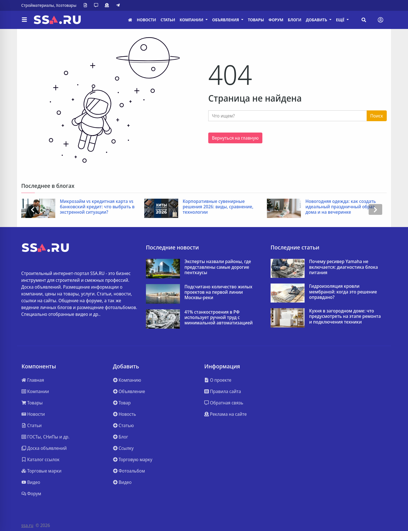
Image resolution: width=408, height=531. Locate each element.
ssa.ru (27, 525)
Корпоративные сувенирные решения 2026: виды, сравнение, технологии (218, 207)
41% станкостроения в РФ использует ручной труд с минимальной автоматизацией (218, 317)
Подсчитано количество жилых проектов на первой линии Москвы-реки (218, 292)
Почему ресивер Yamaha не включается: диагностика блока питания (343, 267)
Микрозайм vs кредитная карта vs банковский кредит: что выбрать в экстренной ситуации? (97, 207)
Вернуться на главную (235, 138)
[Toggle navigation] (380, 20)
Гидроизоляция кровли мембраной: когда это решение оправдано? (343, 292)
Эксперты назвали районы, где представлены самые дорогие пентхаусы (217, 267)
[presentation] (32, 210)
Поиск (376, 116)
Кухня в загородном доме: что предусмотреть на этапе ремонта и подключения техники (345, 316)
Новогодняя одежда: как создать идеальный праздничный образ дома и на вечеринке (340, 207)
